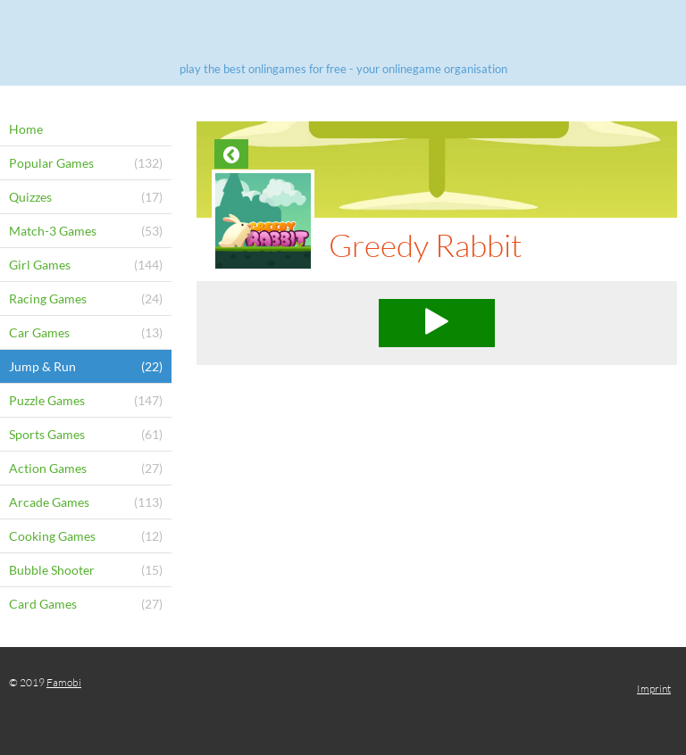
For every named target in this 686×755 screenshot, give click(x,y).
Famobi (63, 682)
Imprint (654, 688)
